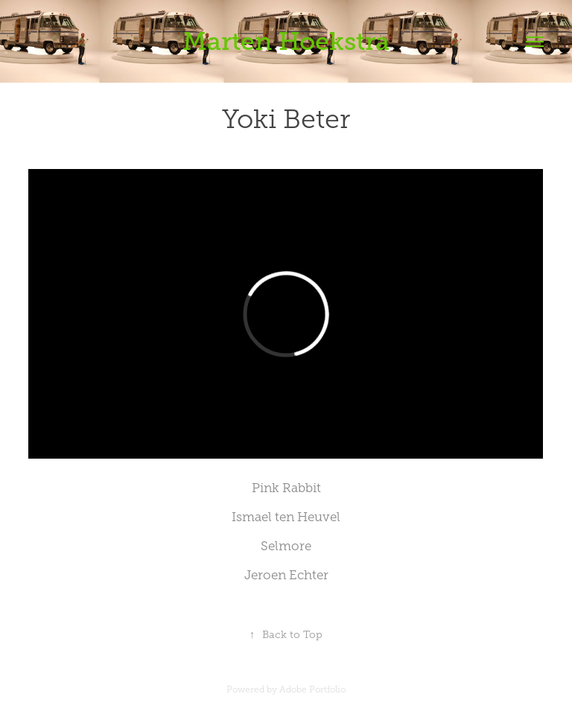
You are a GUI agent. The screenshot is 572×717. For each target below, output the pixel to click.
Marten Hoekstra (286, 41)
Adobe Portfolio (312, 689)
